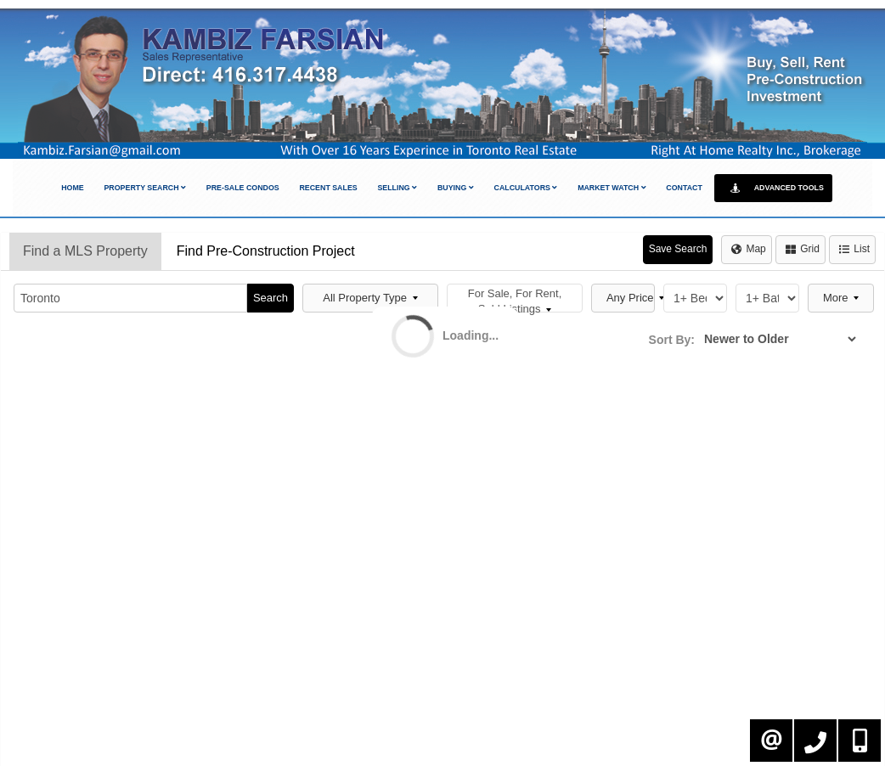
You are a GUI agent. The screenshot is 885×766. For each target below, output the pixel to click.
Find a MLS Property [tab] (85, 251)
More (841, 297)
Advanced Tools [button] (773, 188)
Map (748, 249)
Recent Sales (328, 187)
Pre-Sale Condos (242, 187)
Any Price (630, 297)
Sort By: (672, 339)
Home (72, 187)
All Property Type (370, 297)
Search (270, 297)
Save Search (678, 249)
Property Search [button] (145, 187)
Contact (684, 187)
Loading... (470, 335)
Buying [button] (455, 187)
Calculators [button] (526, 187)
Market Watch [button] (611, 187)
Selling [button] (397, 187)
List (854, 249)
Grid (803, 249)
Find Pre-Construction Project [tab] (266, 251)
